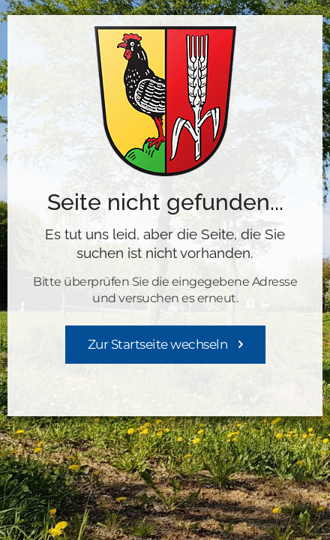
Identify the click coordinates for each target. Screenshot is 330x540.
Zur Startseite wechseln (158, 344)
